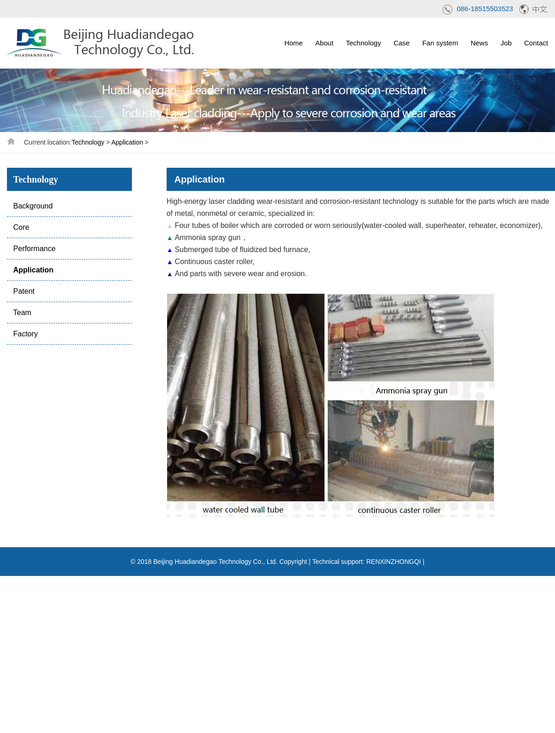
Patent (23, 291)
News (479, 43)
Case (401, 43)
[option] (277, 100)
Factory (25, 334)
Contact (536, 43)
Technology (363, 43)
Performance (34, 249)
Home (293, 43)
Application (127, 142)
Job (505, 43)
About (324, 43)
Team (22, 312)
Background (32, 206)
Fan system (440, 43)
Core (21, 227)
